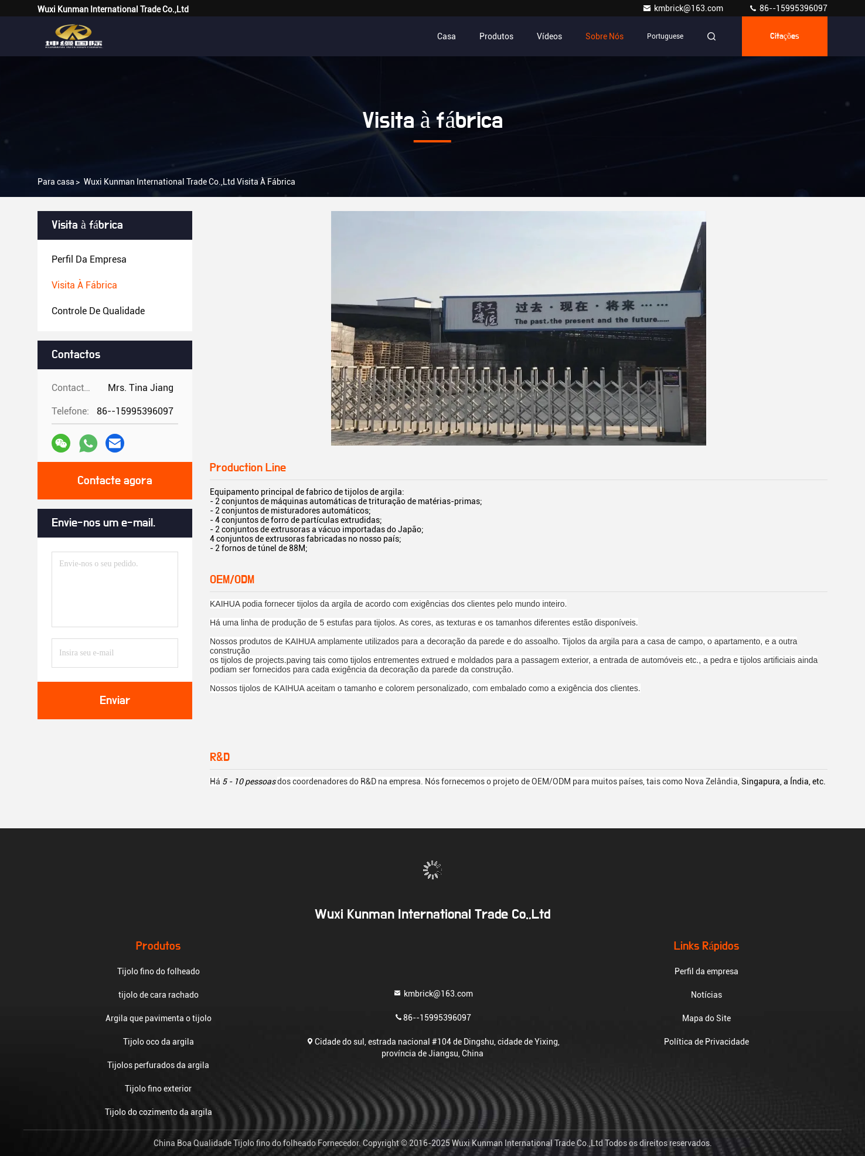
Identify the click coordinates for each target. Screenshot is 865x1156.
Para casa (56, 181)
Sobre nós (604, 36)
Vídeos (549, 36)
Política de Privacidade (706, 1041)
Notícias (706, 994)
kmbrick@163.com (683, 8)
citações (784, 36)
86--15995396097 (787, 8)
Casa (446, 36)
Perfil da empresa (706, 971)
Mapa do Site (706, 1018)
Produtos (496, 36)
